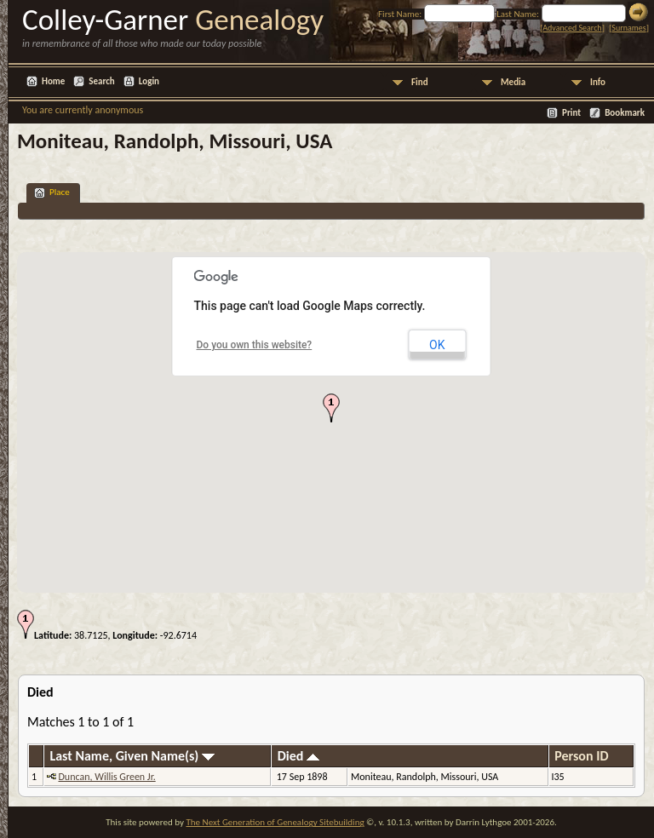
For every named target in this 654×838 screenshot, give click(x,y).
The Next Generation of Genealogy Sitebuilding (275, 822)
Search (101, 81)
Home (53, 81)
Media (513, 82)
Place (52, 193)
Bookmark (625, 112)
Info (597, 82)
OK (437, 345)
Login (149, 81)
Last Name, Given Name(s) (132, 756)
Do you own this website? (255, 345)
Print (571, 112)
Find (419, 82)
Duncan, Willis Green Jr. (106, 777)
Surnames (628, 27)
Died (298, 756)
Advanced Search (571, 27)
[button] (331, 407)
